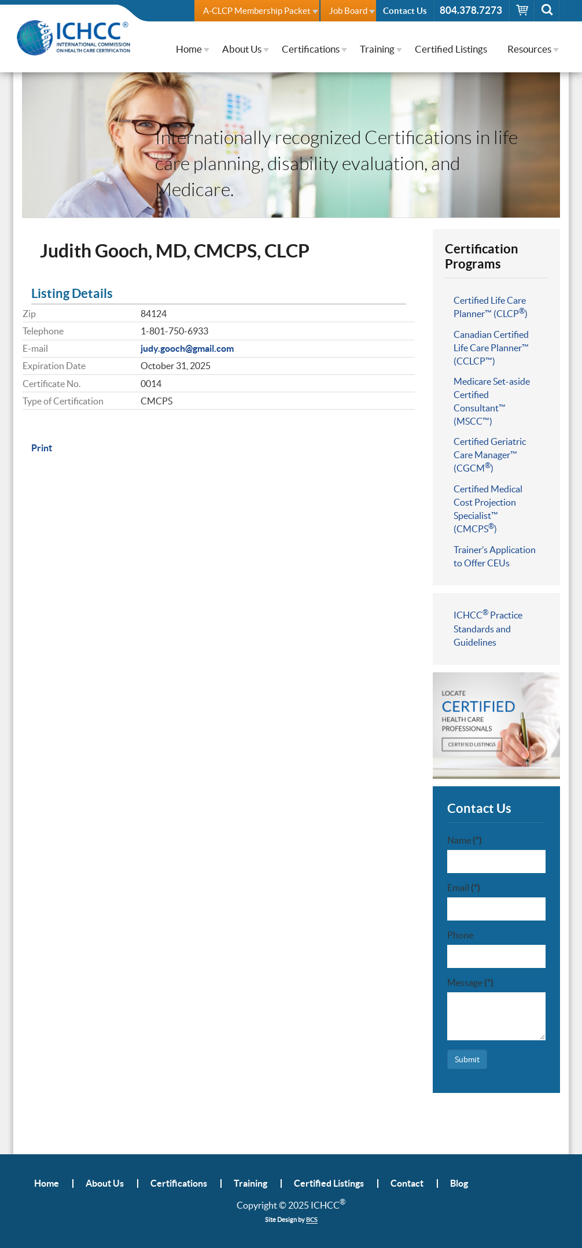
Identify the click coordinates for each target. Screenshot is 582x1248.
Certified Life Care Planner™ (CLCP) (491, 307)
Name (464, 840)
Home (189, 48)
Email (463, 887)
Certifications (311, 48)
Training (377, 48)
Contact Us (405, 11)
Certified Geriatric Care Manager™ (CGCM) (490, 454)
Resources (529, 48)
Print (41, 448)
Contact (407, 1183)
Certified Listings (451, 48)
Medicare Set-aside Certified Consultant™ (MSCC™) (492, 401)
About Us (241, 48)
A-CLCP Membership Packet (257, 11)
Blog (459, 1183)
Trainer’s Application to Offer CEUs (495, 556)
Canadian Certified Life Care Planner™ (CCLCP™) (491, 347)
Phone (460, 935)
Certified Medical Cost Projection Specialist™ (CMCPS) (488, 509)
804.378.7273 (471, 10)
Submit (467, 1059)
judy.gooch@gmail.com (187, 348)
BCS (312, 1219)
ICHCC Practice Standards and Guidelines (488, 628)
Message (470, 982)
